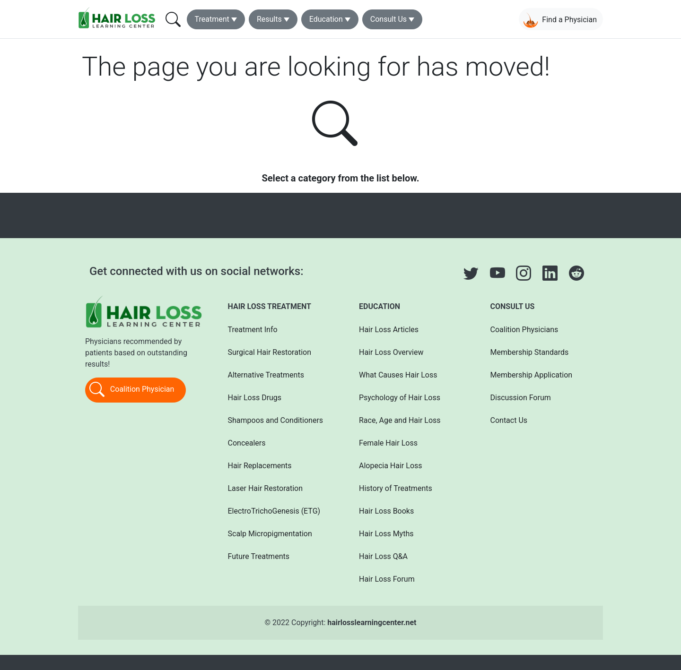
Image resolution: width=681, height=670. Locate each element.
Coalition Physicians (524, 329)
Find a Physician (560, 20)
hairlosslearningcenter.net (371, 622)
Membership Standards (529, 352)
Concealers (247, 442)
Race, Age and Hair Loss (400, 420)
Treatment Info (253, 329)
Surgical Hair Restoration (270, 352)
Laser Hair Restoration (265, 488)
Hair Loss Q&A (383, 556)
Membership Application (531, 374)
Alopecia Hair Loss (390, 465)
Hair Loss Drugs (255, 397)
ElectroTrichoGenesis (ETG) (274, 511)
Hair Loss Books (386, 511)
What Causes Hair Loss (398, 374)
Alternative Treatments (266, 374)
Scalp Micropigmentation (270, 533)
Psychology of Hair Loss (399, 397)
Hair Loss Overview (391, 352)
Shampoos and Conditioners (275, 420)
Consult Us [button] (388, 19)
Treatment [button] (212, 19)
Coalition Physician (131, 390)
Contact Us (509, 420)
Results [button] (269, 19)
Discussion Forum (520, 397)
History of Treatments (395, 488)
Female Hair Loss (388, 442)
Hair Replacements (260, 465)
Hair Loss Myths (386, 533)
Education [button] (326, 19)
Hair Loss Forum (387, 579)
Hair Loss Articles (389, 329)
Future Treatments (258, 556)
